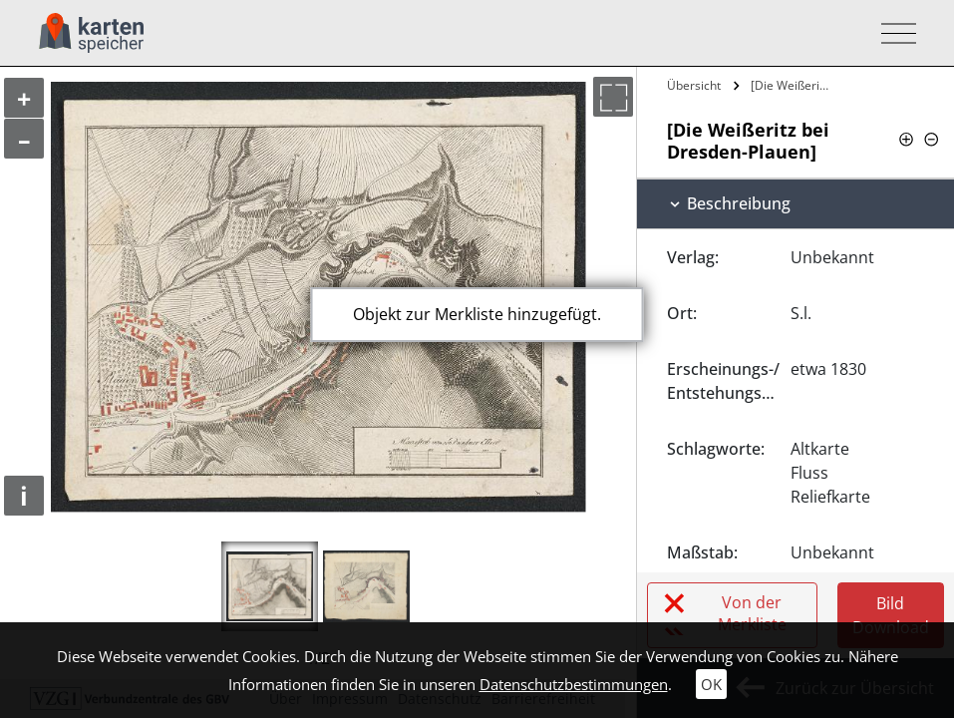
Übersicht (694, 85)
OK (711, 684)
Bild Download (890, 615)
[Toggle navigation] (892, 33)
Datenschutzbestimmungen (573, 684)
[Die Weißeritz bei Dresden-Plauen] (792, 85)
